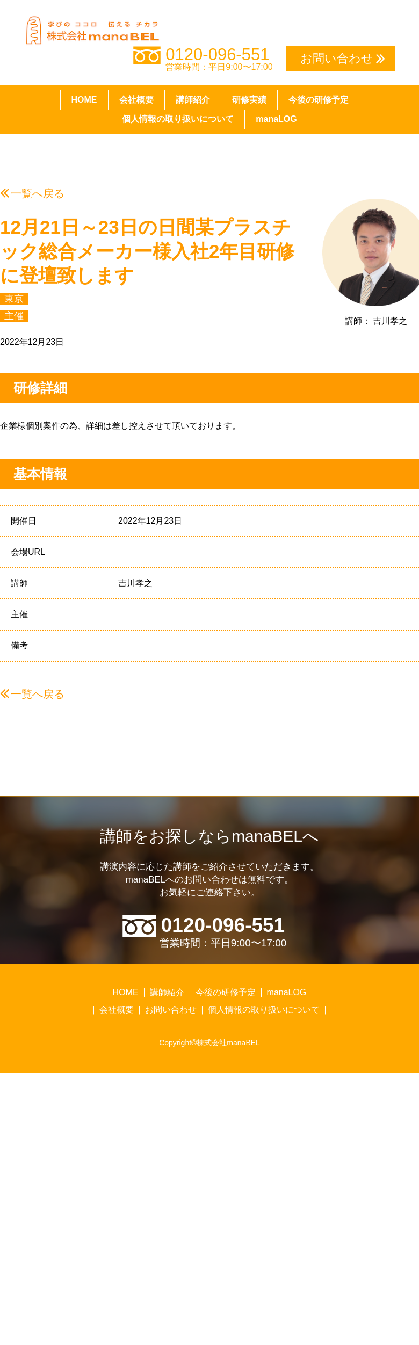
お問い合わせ (171, 1009)
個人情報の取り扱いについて (178, 119)
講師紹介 (193, 99)
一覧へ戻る (37, 193)
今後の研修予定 (318, 99)
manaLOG (276, 119)
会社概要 (136, 99)
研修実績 (249, 99)
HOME (84, 99)
